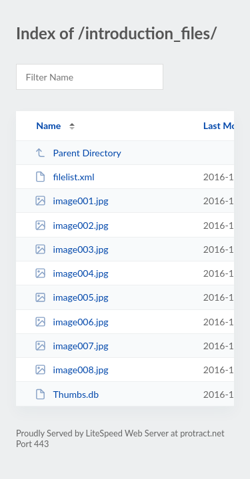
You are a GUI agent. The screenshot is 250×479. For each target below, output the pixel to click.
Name (48, 125)
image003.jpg (71, 249)
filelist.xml (64, 176)
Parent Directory (78, 152)
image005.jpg (71, 297)
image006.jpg (71, 321)
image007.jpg (71, 345)
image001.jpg (71, 200)
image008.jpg (71, 369)
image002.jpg (71, 225)
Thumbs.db (67, 394)
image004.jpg (71, 273)
